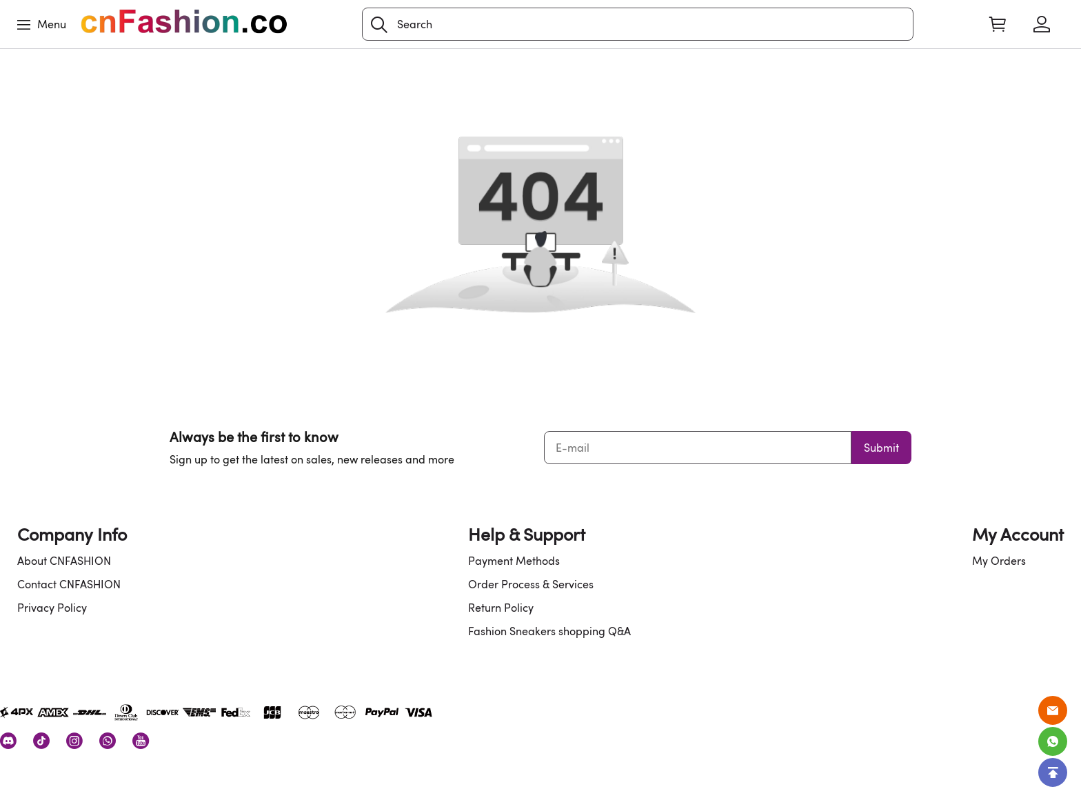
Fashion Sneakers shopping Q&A (549, 631)
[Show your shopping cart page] (998, 24)
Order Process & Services (531, 584)
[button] (379, 25)
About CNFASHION (64, 560)
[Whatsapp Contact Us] (1052, 741)
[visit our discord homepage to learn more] (8, 740)
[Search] (637, 24)
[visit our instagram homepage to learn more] (74, 740)
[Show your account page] (1042, 24)
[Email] (1052, 710)
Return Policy (501, 607)
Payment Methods (514, 560)
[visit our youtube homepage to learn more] (140, 740)
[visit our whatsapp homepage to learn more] (107, 740)
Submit (881, 447)
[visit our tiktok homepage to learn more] (41, 740)
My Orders (999, 560)
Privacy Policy (52, 607)
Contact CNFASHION (69, 584)
